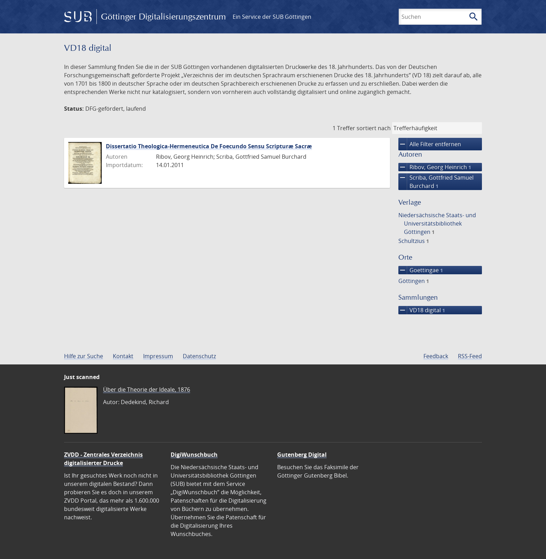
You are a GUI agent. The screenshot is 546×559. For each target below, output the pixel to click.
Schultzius (413, 241)
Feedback (435, 356)
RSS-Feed (470, 356)
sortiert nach (374, 128)
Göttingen (413, 281)
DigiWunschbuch (194, 454)
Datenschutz (199, 356)
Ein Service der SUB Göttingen (272, 17)
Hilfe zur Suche (83, 356)
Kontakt (123, 356)
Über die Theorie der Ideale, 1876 (146, 389)
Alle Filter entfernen (429, 144)
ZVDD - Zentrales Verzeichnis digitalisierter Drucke (103, 459)
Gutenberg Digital (302, 454)
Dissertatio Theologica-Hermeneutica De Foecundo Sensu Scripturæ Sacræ (209, 146)
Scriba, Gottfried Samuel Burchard (436, 181)
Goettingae (420, 270)
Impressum (158, 356)
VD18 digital (421, 310)
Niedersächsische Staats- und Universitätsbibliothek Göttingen (437, 223)
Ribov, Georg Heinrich (434, 167)
